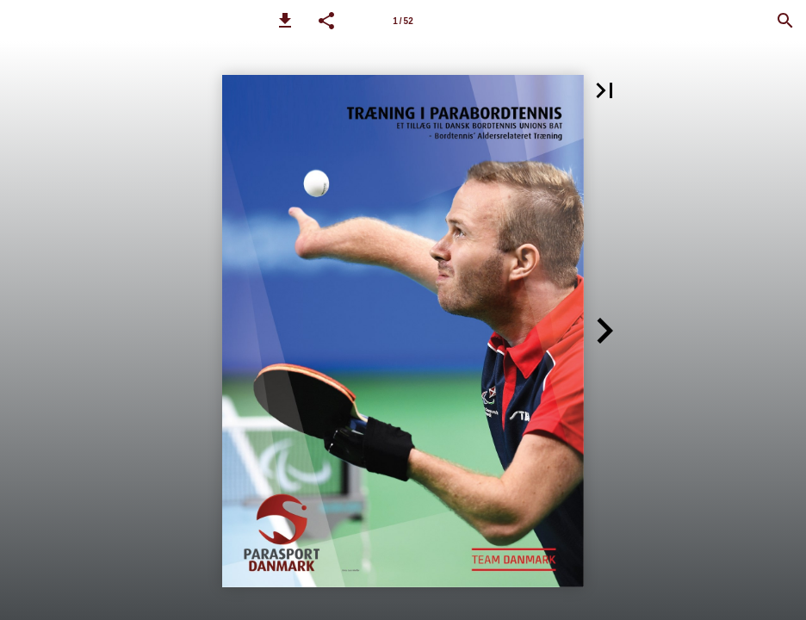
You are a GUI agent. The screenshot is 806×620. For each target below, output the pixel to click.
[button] (285, 20)
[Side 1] (403, 20)
